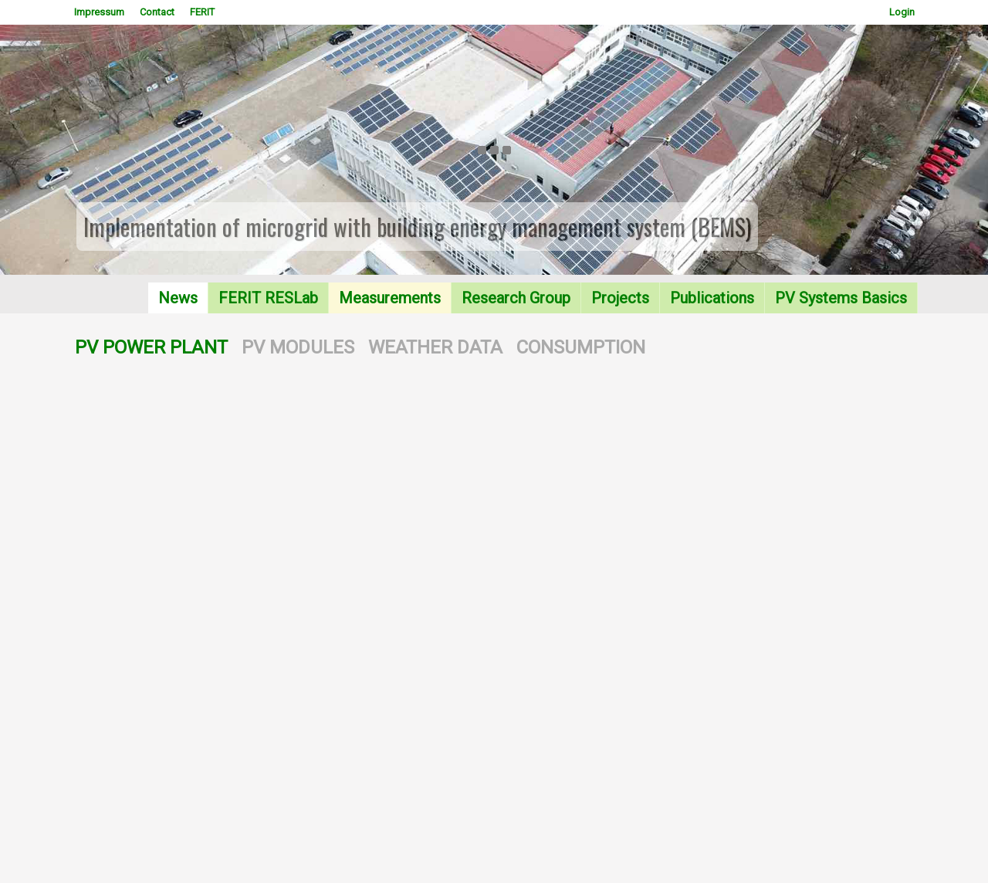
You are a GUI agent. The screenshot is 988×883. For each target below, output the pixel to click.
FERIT (202, 12)
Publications (712, 298)
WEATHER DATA (435, 347)
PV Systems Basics (841, 298)
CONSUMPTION (580, 347)
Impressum (99, 12)
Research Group (516, 298)
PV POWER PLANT (151, 347)
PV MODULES (298, 347)
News (178, 298)
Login (902, 12)
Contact (157, 12)
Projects (620, 298)
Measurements (390, 298)
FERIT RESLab (268, 298)
